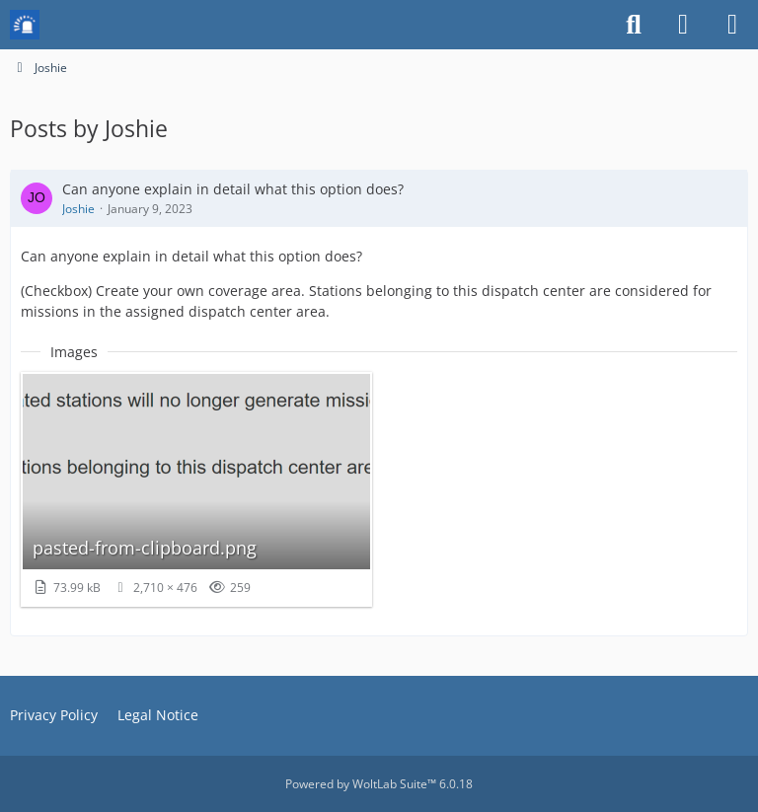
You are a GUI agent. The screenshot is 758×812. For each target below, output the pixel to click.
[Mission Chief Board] (24, 24)
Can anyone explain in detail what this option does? (233, 189)
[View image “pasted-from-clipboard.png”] (196, 489)
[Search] (633, 24)
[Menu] (732, 24)
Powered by (379, 783)
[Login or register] (683, 24)
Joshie (78, 208)
